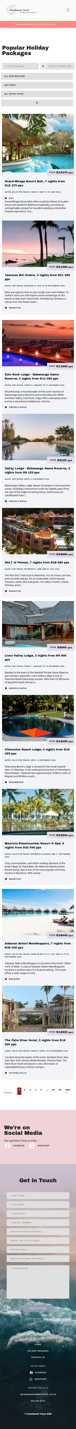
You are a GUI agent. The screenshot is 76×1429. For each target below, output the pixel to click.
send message (38, 1308)
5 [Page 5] (41, 1090)
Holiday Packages (38, 1351)
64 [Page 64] (60, 1090)
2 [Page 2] (24, 1090)
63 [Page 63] (53, 1090)
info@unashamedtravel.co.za (38, 1394)
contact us (38, 1357)
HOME (38, 1344)
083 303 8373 (38, 1401)
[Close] (72, 24)
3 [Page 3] (30, 1090)
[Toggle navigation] (68, 10)
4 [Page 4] (35, 1090)
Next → (67, 1091)
